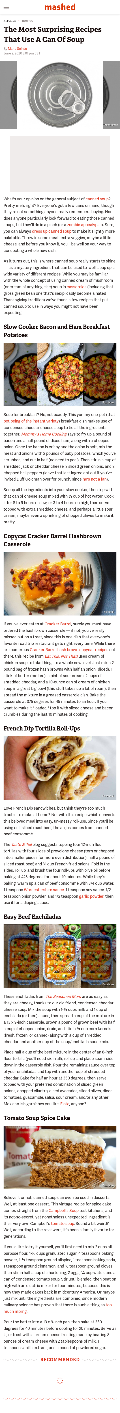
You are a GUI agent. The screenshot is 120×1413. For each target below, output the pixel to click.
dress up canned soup (51, 231)
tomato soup (62, 1223)
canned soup (97, 199)
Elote (64, 1103)
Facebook (108, 402)
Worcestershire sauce (44, 889)
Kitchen (10, 21)
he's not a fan (95, 479)
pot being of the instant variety (31, 421)
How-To (27, 21)
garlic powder (91, 896)
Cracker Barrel (58, 623)
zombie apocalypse (84, 224)
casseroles (76, 286)
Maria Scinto (17, 48)
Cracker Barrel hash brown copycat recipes (69, 649)
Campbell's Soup (64, 1210)
